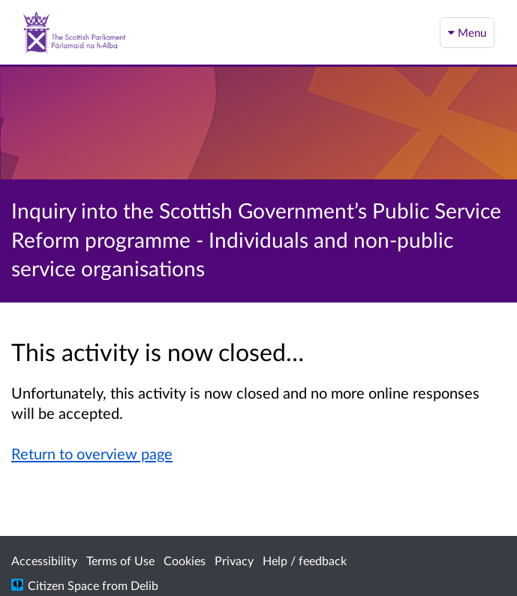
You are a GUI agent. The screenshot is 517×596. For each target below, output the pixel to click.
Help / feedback (305, 560)
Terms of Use (120, 560)
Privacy (234, 560)
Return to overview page (92, 453)
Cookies (185, 560)
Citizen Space (63, 585)
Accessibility (44, 560)
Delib (144, 585)
